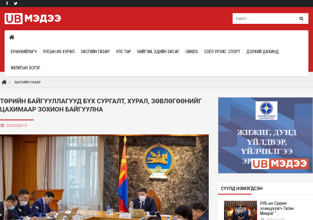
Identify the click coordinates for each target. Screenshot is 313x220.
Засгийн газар (95, 51)
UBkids (192, 51)
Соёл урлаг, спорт (222, 51)
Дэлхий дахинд (262, 51)
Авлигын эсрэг (25, 67)
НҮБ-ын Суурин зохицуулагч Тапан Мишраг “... (277, 208)
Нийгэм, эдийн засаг (158, 51)
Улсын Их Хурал (59, 51)
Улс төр (123, 51)
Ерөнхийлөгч (24, 51)
